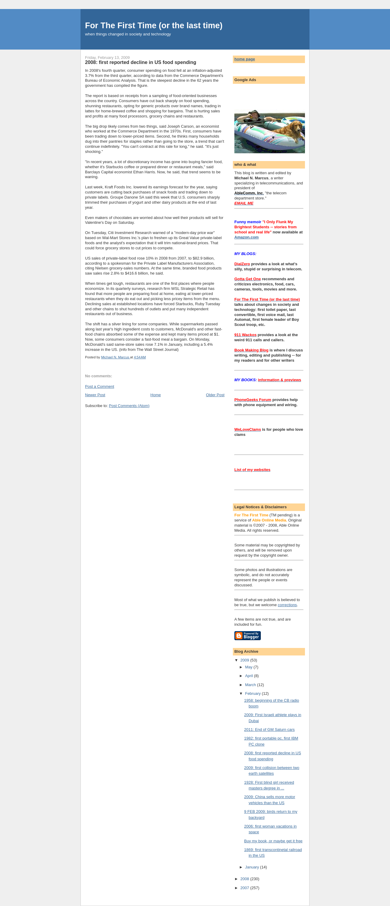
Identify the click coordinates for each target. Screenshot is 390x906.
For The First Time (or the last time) (154, 25)
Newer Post (95, 395)
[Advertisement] (269, 95)
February (253, 693)
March (251, 685)
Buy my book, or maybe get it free (273, 841)
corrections (287, 605)
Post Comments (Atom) (129, 405)
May (249, 667)
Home (156, 395)
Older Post (215, 395)
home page (244, 59)
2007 (245, 888)
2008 (245, 879)
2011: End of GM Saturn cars (269, 729)
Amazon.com (246, 237)
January (252, 867)
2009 (245, 660)
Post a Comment (99, 386)
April (249, 675)
